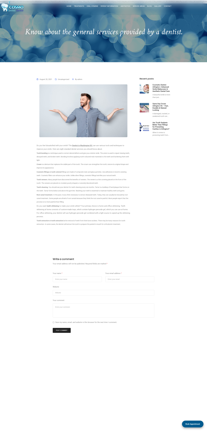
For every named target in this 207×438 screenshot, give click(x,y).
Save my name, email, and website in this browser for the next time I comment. (86, 334)
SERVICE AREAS (113, 6)
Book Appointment (193, 424)
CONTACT (141, 6)
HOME (43, 6)
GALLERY (131, 6)
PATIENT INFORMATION (83, 6)
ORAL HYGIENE (66, 6)
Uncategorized (63, 91)
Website (56, 298)
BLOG (123, 6)
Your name (57, 285)
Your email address (113, 285)
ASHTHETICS (99, 6)
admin (79, 91)
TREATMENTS (53, 6)
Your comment (58, 312)
